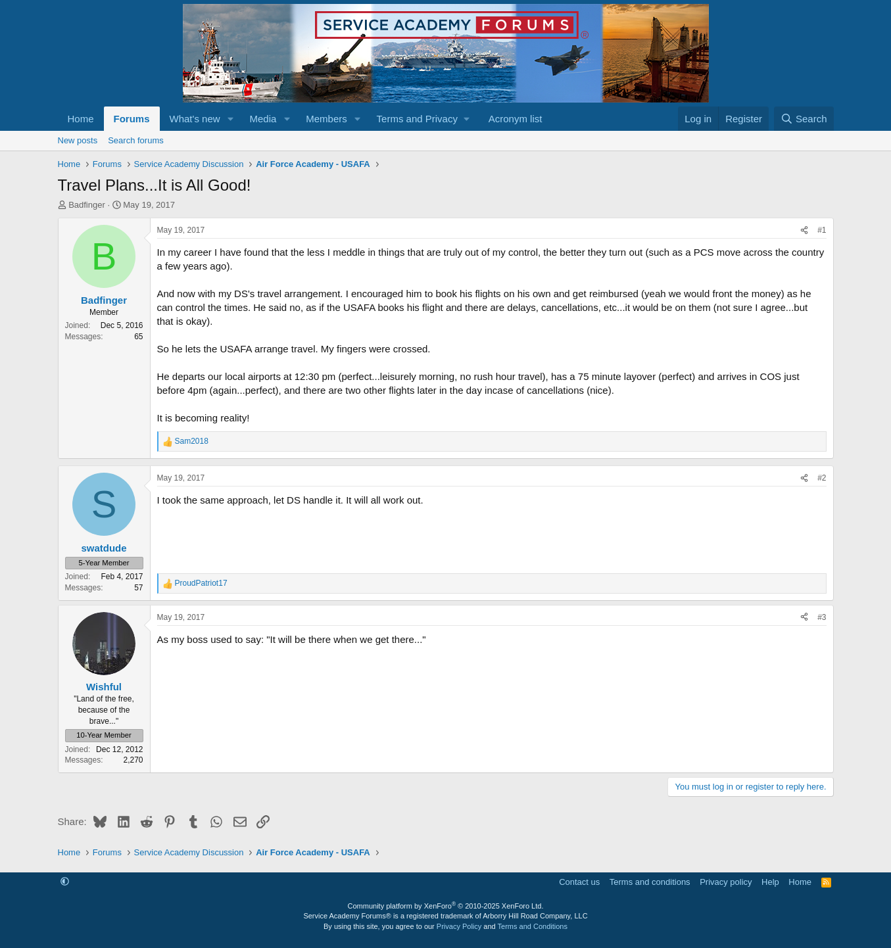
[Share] (804, 230)
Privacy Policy (459, 926)
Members (326, 118)
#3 (821, 617)
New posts (78, 140)
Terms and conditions (650, 882)
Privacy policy (726, 882)
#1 (821, 230)
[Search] (804, 119)
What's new (195, 118)
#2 (821, 478)
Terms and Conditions (532, 926)
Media (262, 118)
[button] (230, 119)
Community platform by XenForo (446, 906)
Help (770, 882)
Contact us (579, 882)
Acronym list (515, 118)
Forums (132, 118)
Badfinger (86, 205)
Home (81, 118)
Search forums (136, 140)
